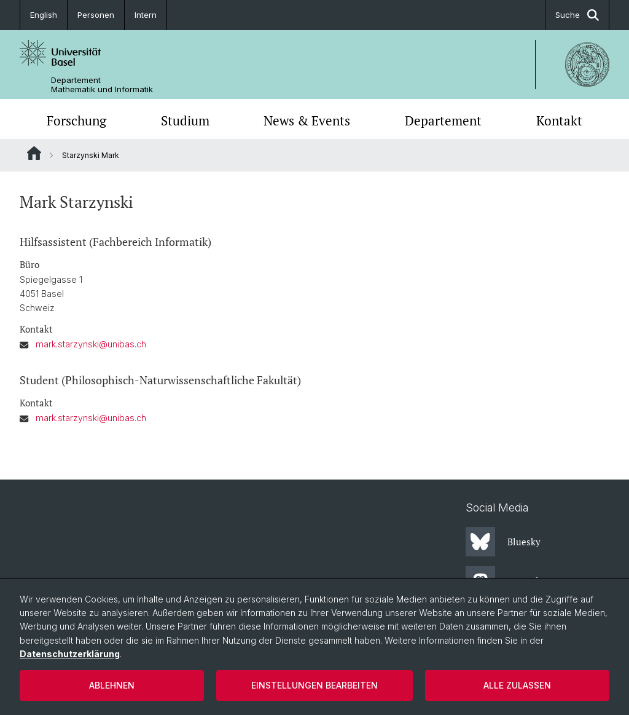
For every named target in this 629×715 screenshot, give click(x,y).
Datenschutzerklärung (70, 654)
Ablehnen (112, 685)
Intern (146, 15)
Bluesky (503, 541)
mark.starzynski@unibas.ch (91, 344)
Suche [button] (577, 15)
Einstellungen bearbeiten (314, 685)
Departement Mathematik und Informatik (102, 85)
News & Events (307, 120)
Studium (185, 120)
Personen (95, 15)
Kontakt (559, 120)
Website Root (34, 153)
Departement (443, 120)
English (43, 15)
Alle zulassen (517, 685)
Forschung (76, 120)
